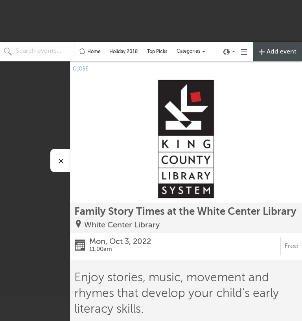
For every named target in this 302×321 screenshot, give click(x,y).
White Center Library (122, 224)
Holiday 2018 (123, 51)
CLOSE (80, 69)
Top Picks (157, 51)
